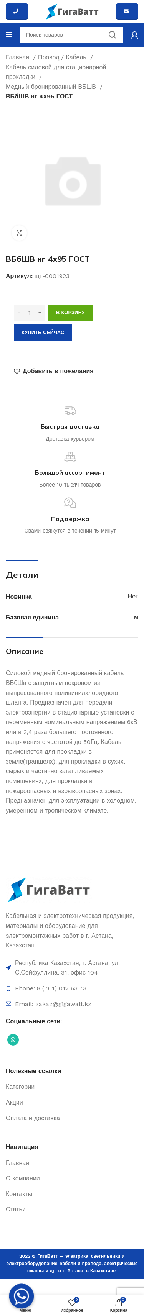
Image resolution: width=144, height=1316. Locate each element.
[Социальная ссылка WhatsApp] (13, 1040)
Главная (18, 57)
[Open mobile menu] (9, 35)
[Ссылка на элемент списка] (72, 968)
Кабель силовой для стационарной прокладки (56, 72)
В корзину (70, 312)
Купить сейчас (43, 332)
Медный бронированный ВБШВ (52, 86)
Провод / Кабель (63, 57)
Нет (133, 596)
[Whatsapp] (21, 1296)
